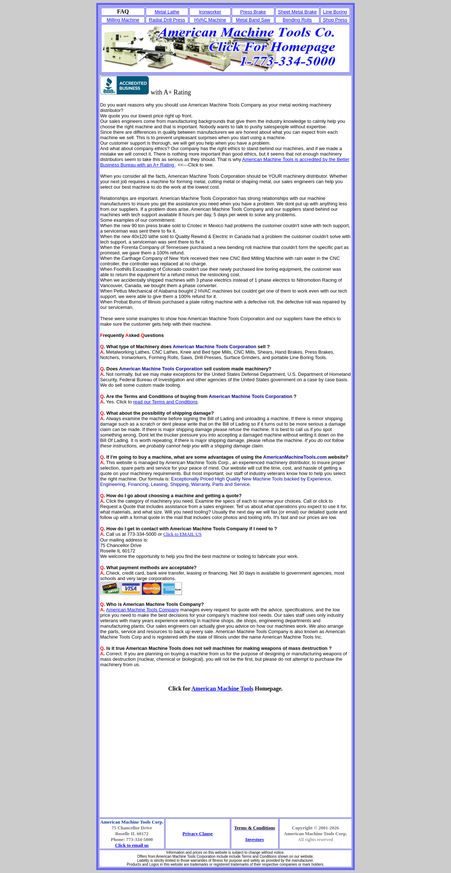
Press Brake (253, 12)
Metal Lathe (167, 12)
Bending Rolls (297, 20)
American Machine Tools (222, 688)
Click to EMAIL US (182, 534)
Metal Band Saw (253, 20)
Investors (254, 839)
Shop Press (335, 20)
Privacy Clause (197, 833)
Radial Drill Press (167, 20)
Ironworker (210, 12)
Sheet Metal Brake (297, 12)
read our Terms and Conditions (165, 402)
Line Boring (335, 12)
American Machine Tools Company (142, 609)
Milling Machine (123, 20)
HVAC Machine (210, 20)
